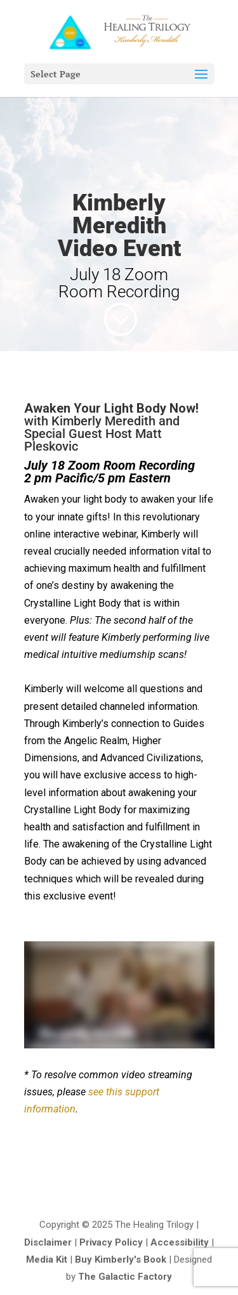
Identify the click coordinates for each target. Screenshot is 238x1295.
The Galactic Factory (125, 1276)
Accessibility (179, 1242)
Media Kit (46, 1259)
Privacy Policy (111, 1242)
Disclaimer (48, 1242)
